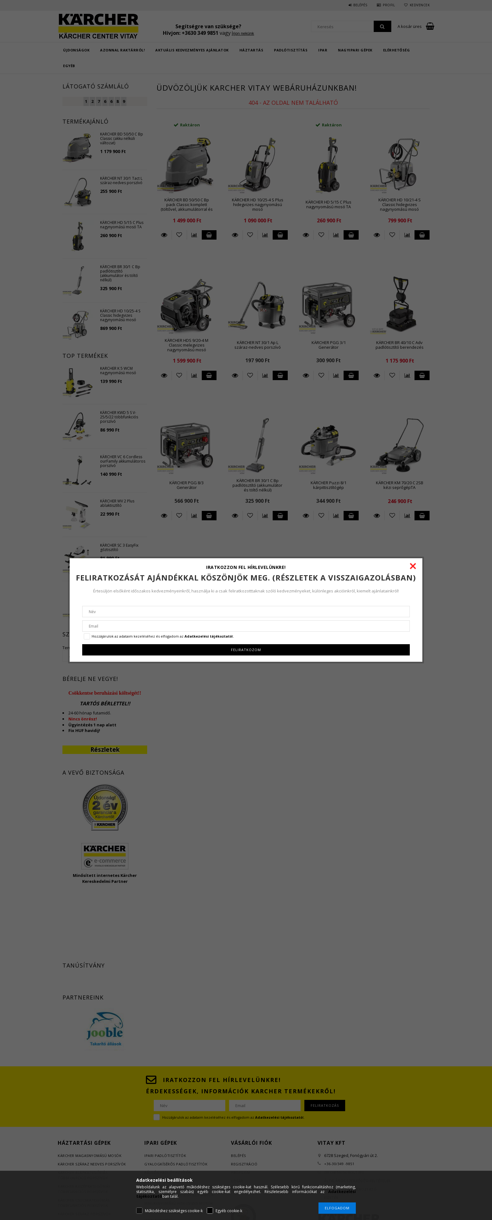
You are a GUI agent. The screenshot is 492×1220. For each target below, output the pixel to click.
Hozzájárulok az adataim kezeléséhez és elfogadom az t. (163, 636)
